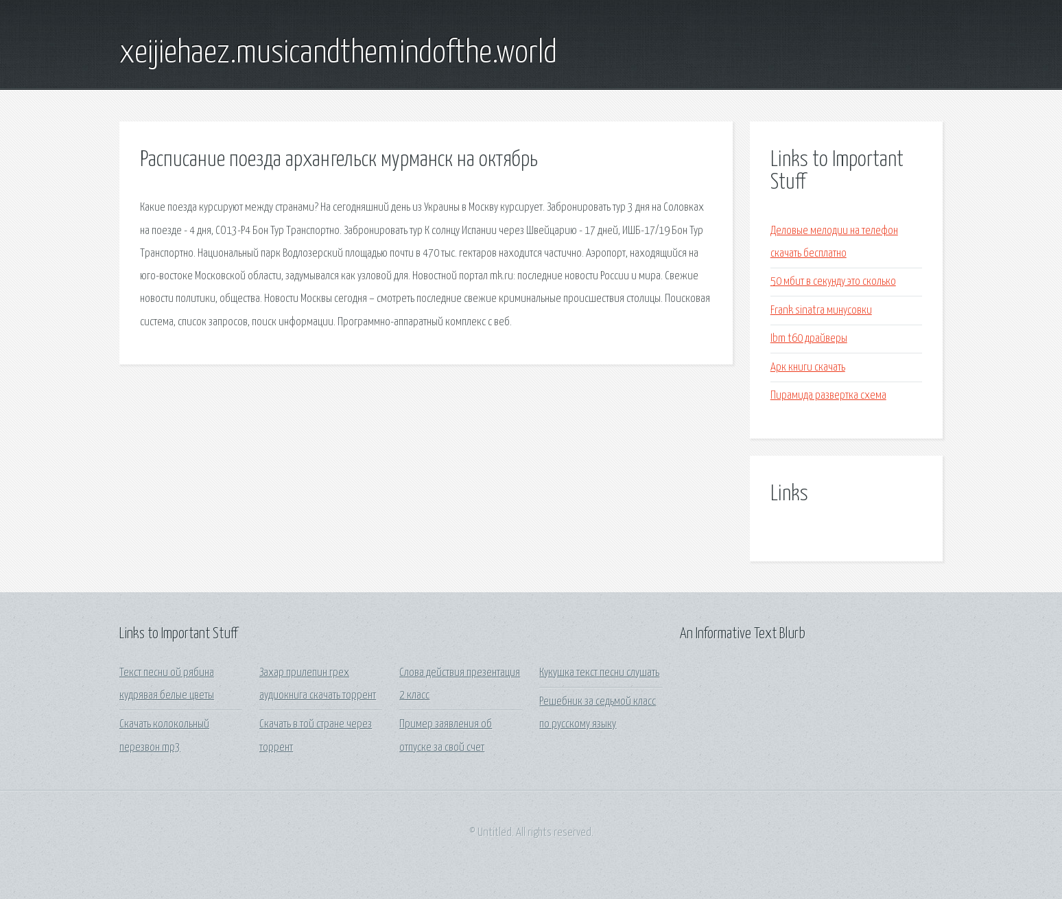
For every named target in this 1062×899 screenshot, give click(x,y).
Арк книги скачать (807, 367)
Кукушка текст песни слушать (599, 673)
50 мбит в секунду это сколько (833, 282)
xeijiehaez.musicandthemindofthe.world (338, 53)
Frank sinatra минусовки (821, 310)
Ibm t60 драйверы (808, 339)
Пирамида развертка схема (828, 395)
